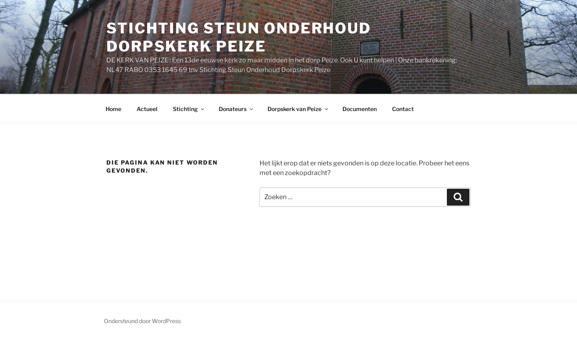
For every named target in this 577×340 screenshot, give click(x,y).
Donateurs (236, 108)
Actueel (147, 108)
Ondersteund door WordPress (142, 320)
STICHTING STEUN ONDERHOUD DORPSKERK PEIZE (238, 37)
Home (113, 108)
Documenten (359, 108)
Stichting (189, 108)
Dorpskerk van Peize (298, 108)
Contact (403, 108)
